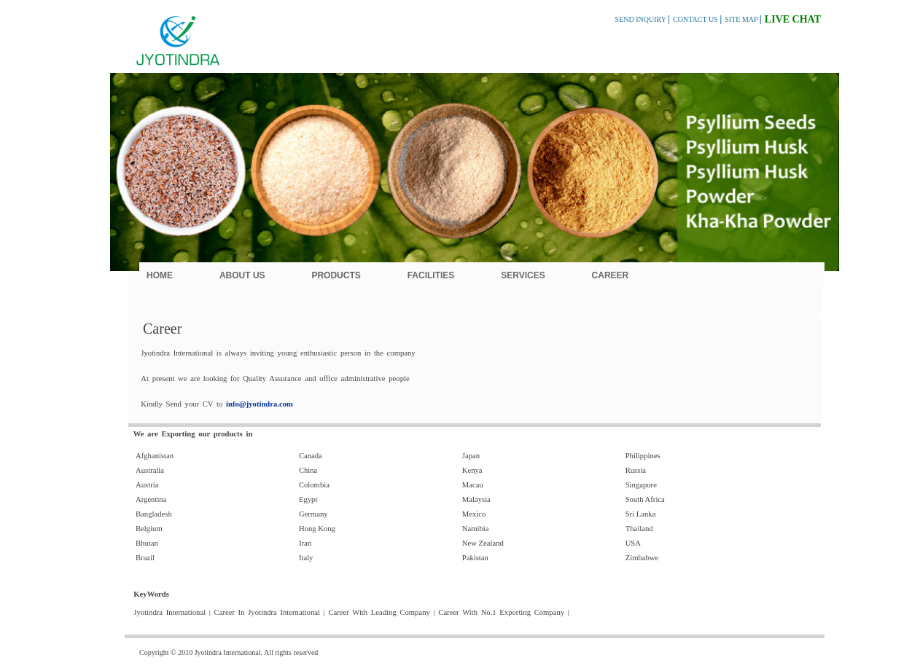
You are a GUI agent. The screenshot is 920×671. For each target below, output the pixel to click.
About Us (242, 275)
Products (335, 275)
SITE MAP (742, 19)
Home (160, 275)
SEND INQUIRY (641, 19)
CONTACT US (696, 19)
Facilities (431, 275)
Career (610, 275)
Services (523, 275)
